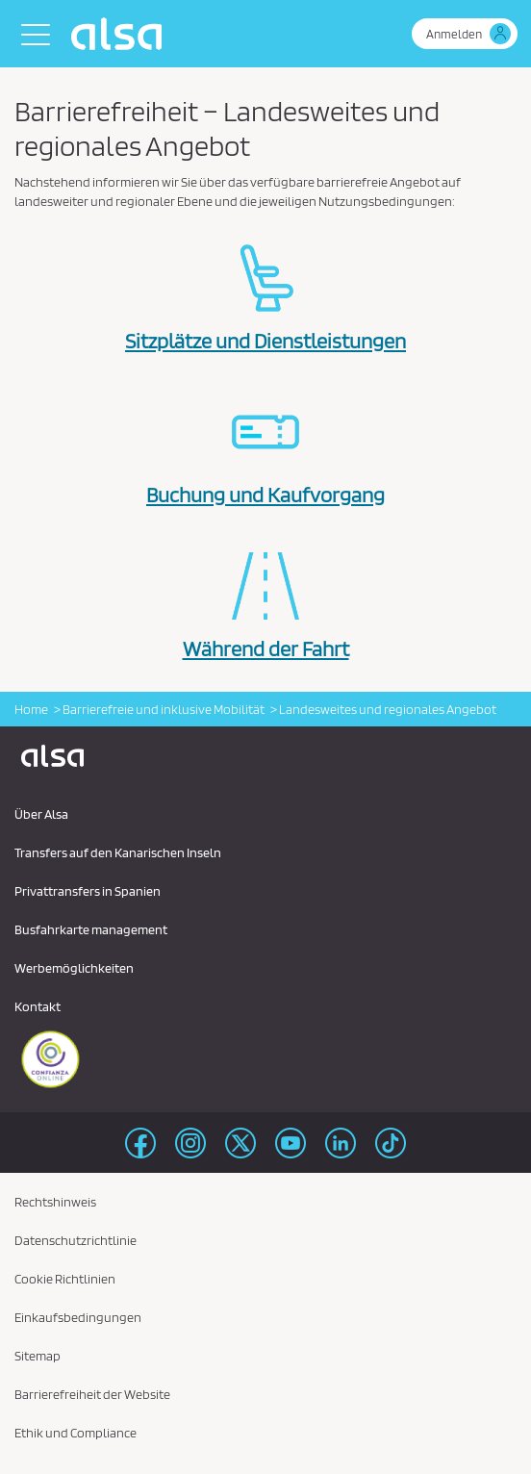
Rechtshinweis (55, 1201)
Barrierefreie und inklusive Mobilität (164, 709)
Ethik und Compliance (75, 1432)
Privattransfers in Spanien (87, 891)
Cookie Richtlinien (64, 1278)
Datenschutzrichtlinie (75, 1240)
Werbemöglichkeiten (74, 968)
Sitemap (37, 1355)
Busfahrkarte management (90, 929)
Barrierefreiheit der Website (92, 1394)
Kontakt (37, 1006)
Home (31, 709)
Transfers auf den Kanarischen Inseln (117, 852)
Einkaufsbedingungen (77, 1317)
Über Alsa (41, 814)
